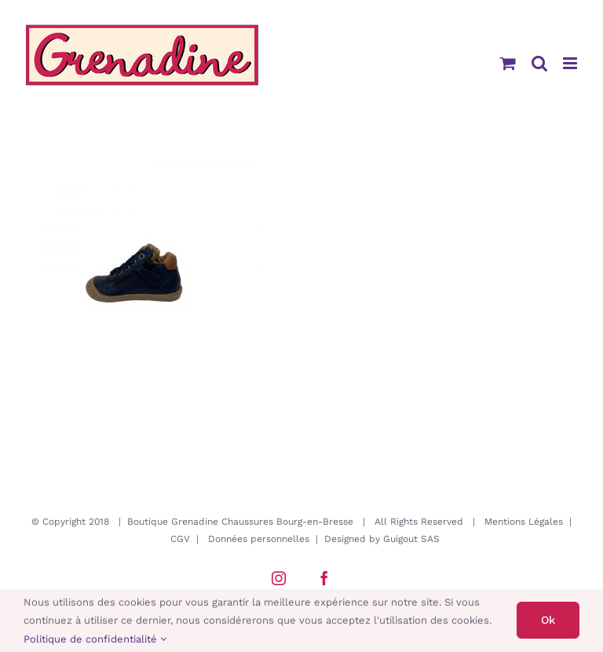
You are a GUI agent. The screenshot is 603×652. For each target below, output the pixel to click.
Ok (548, 620)
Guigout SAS (411, 538)
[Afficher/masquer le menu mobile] (571, 63)
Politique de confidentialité (95, 639)
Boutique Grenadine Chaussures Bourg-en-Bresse (240, 521)
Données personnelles (258, 538)
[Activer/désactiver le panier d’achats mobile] (508, 63)
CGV (180, 538)
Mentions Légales (523, 521)
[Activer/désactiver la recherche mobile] (539, 63)
